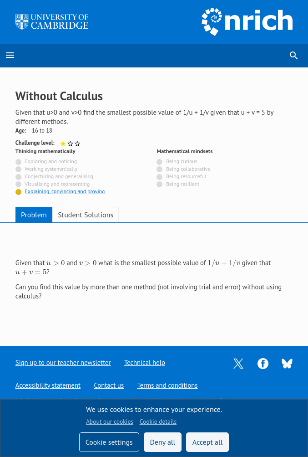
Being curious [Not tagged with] (181, 161)
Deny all (162, 442)
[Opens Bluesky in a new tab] (287, 363)
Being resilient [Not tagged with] (182, 183)
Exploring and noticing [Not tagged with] (51, 161)
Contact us (109, 385)
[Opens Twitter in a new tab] (238, 362)
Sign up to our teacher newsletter (63, 362)
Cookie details (158, 421)
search (293, 55)
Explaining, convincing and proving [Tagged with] (65, 191)
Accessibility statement (48, 385)
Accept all (207, 442)
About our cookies (109, 421)
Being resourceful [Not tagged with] (186, 176)
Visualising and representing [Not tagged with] (57, 183)
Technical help (144, 362)
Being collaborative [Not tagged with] (188, 168)
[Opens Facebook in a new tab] (263, 362)
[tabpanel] (154, 277)
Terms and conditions (167, 385)
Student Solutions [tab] (85, 214)
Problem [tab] (34, 214)
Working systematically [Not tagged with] (51, 168)
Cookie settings (109, 442)
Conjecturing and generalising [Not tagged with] (59, 176)
